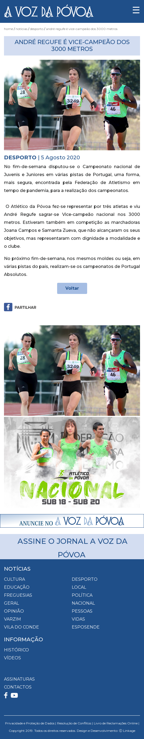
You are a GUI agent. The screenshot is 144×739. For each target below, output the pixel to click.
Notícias (21, 29)
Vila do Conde (21, 627)
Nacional (83, 603)
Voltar (72, 288)
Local (79, 587)
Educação (16, 587)
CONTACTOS (18, 687)
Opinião (14, 611)
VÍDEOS (12, 657)
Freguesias (18, 595)
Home (8, 29)
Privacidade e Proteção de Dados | (30, 723)
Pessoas (82, 611)
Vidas (78, 619)
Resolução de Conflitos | (75, 723)
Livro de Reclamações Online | (116, 723)
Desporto (36, 29)
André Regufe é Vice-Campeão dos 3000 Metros (81, 29)
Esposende (86, 627)
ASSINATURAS (19, 679)
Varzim (12, 619)
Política (82, 595)
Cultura (14, 579)
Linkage (129, 731)
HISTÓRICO (16, 649)
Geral (11, 603)
